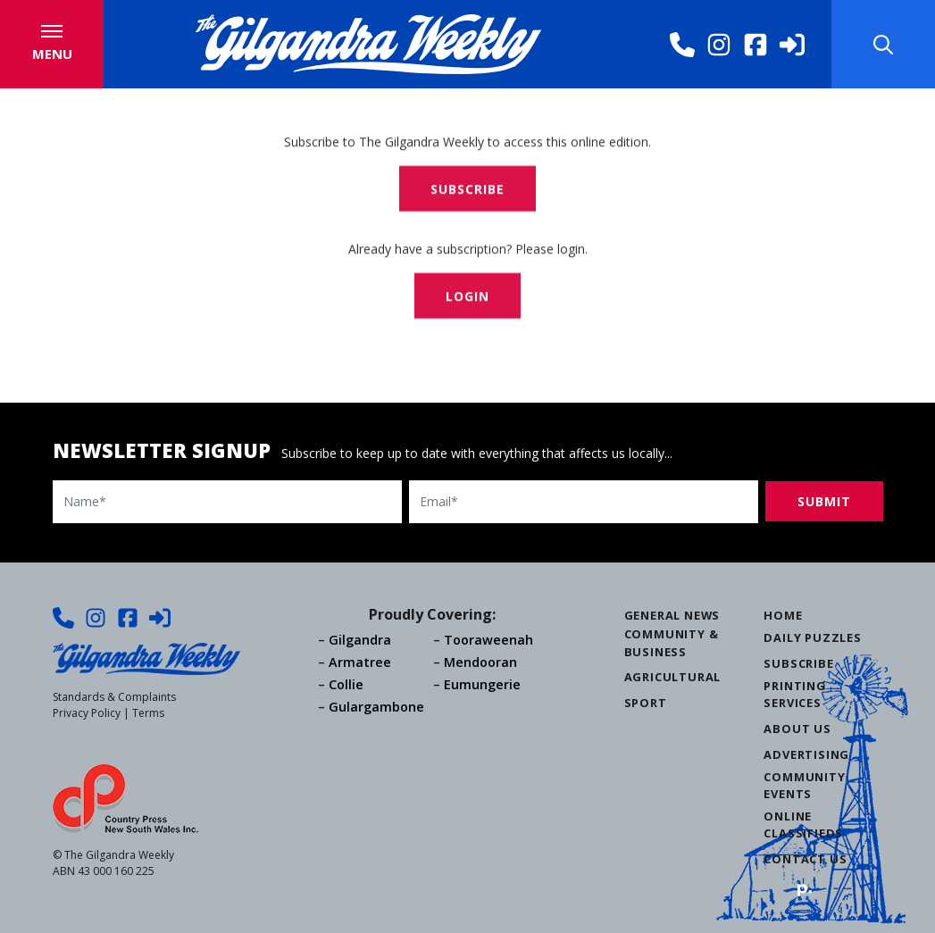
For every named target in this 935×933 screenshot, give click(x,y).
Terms (148, 713)
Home (783, 615)
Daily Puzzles (812, 637)
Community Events (804, 785)
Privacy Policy (87, 713)
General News (672, 615)
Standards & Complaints (114, 696)
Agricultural (673, 677)
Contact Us (805, 859)
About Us (797, 729)
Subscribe (467, 190)
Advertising (806, 754)
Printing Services (794, 694)
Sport (645, 703)
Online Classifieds (803, 824)
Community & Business (671, 642)
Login (467, 297)
